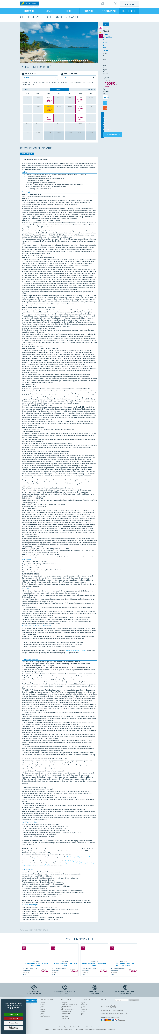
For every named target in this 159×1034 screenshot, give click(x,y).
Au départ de (108, 50)
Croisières (84, 1010)
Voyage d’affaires (109, 11)
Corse (42, 1013)
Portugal (42, 1010)
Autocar (83, 1011)
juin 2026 (59, 89)
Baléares (43, 1011)
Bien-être (83, 1008)
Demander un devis (112, 59)
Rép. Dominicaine (45, 1016)
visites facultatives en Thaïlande (76, 650)
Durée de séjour (69, 74)
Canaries (43, 1003)
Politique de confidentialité (80, 1027)
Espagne (42, 1015)
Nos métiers (89, 11)
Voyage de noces (66, 1008)
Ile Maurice (43, 1008)
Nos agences (64, 1003)
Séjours (83, 1003)
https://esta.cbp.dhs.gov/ (72, 861)
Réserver (130, 59)
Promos (70, 11)
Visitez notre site (122, 1013)
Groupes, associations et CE (69, 1004)
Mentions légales (64, 1027)
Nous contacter (65, 1018)
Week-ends (84, 1004)
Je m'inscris (134, 1000)
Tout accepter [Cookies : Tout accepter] (13, 1014)
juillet (91, 89)
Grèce (42, 1006)
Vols (82, 1013)
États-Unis (43, 1004)
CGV (70, 1027)
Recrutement (64, 1016)
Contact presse (65, 1015)
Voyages (50, 11)
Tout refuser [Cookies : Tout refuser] (13, 1019)
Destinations (29, 11)
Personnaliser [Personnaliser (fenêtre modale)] (13, 1023)
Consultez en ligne (117, 1010)
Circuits (83, 1006)
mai (25, 89)
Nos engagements (66, 1013)
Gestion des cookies (94, 1027)
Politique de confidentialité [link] (14, 1028)
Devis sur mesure (128, 11)
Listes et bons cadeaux (67, 1010)
